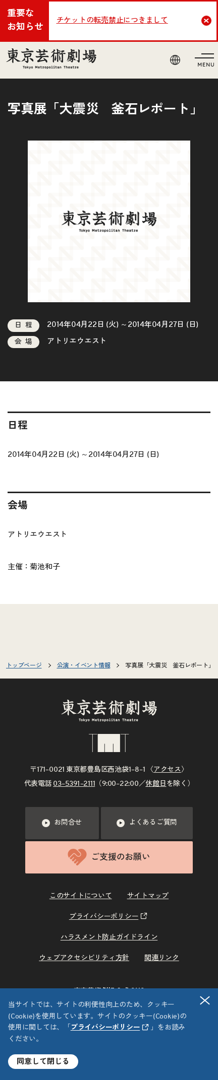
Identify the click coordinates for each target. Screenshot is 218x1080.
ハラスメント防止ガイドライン (109, 937)
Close (207, 20)
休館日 (155, 783)
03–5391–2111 (74, 783)
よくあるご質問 (147, 823)
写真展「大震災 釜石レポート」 (169, 665)
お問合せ (62, 823)
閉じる (205, 1000)
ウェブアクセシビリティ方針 (84, 958)
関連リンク (161, 958)
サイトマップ (148, 896)
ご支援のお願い (109, 857)
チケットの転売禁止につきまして (112, 20)
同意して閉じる (43, 1061)
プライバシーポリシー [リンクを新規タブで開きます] (105, 1027)
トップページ (24, 665)
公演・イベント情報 (84, 665)
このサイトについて (80, 896)
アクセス (167, 769)
